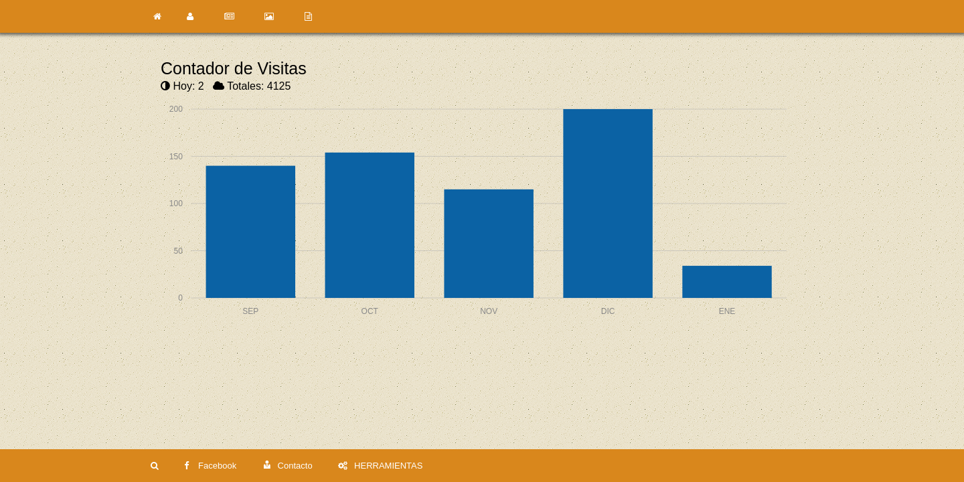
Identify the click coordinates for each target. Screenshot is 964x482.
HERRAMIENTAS (380, 466)
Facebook (210, 466)
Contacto (287, 466)
